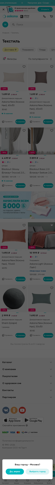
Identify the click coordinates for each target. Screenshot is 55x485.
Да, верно (15, 471)
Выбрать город (37, 471)
